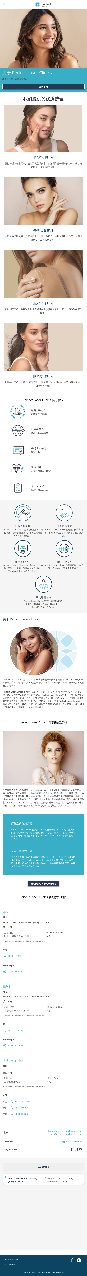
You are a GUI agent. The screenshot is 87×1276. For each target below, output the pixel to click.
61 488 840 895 (15, 971)
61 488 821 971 (15, 1045)
